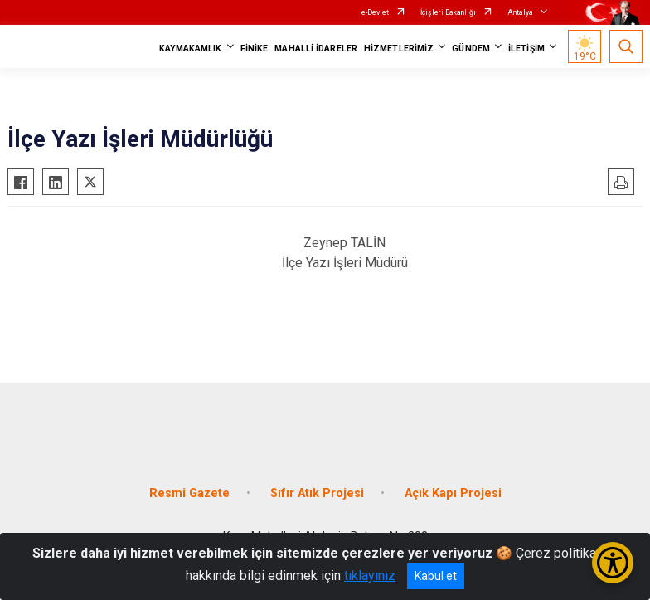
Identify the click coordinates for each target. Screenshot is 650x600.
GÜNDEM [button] (471, 48)
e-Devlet (375, 12)
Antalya (520, 12)
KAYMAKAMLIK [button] (190, 48)
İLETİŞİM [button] (526, 48)
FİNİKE (254, 48)
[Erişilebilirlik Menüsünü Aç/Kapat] (612, 562)
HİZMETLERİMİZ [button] (399, 48)
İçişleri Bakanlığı (448, 12)
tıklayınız (369, 575)
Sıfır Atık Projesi (317, 493)
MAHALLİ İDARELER (315, 48)
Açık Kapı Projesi (453, 493)
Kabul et (436, 576)
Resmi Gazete (189, 493)
